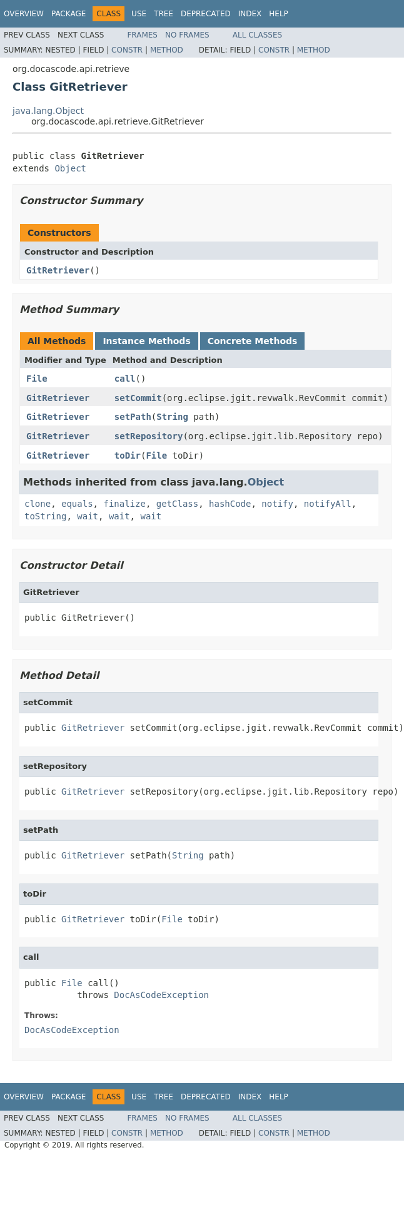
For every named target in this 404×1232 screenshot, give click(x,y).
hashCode (230, 504)
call (125, 379)
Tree (163, 13)
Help (278, 13)
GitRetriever (57, 270)
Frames (142, 35)
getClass (177, 504)
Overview (24, 13)
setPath (132, 417)
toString (45, 516)
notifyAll (327, 504)
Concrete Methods (253, 341)
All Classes (257, 35)
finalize (124, 504)
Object (70, 168)
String (172, 417)
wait (87, 516)
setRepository (148, 436)
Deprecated (206, 13)
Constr (127, 50)
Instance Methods (146, 341)
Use (138, 13)
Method (166, 50)
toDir (127, 456)
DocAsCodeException (161, 995)
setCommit (138, 398)
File (37, 379)
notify (277, 504)
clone (37, 504)
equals (77, 504)
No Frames (187, 35)
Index (250, 13)
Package (68, 13)
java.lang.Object (48, 111)
